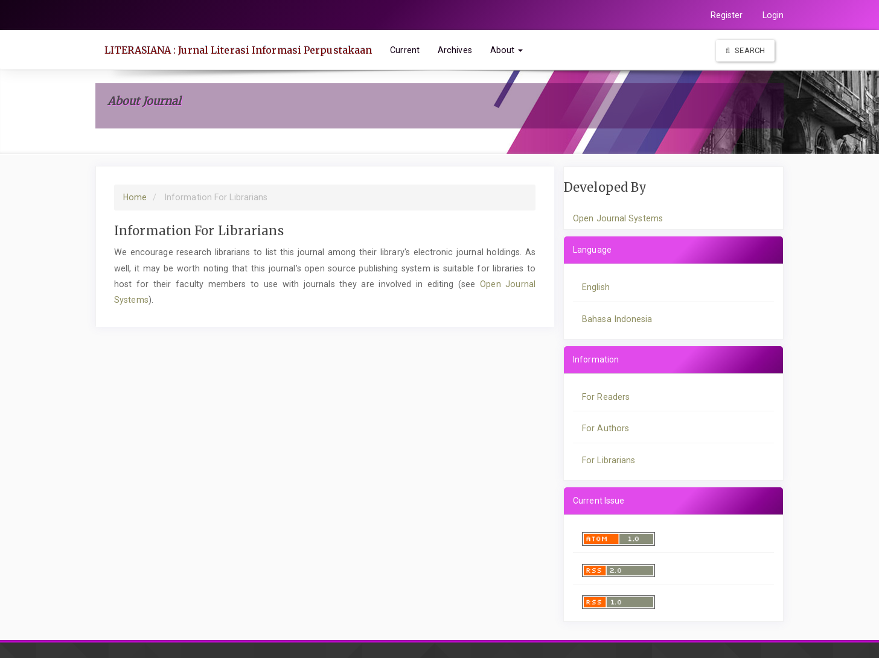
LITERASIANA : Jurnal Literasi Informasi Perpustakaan (238, 50)
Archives (455, 50)
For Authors (605, 428)
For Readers (606, 397)
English (596, 287)
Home (135, 197)
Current (405, 50)
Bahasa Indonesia (617, 319)
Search (745, 50)
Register (727, 15)
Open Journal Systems (618, 218)
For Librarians (608, 460)
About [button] (506, 50)
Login (773, 15)
